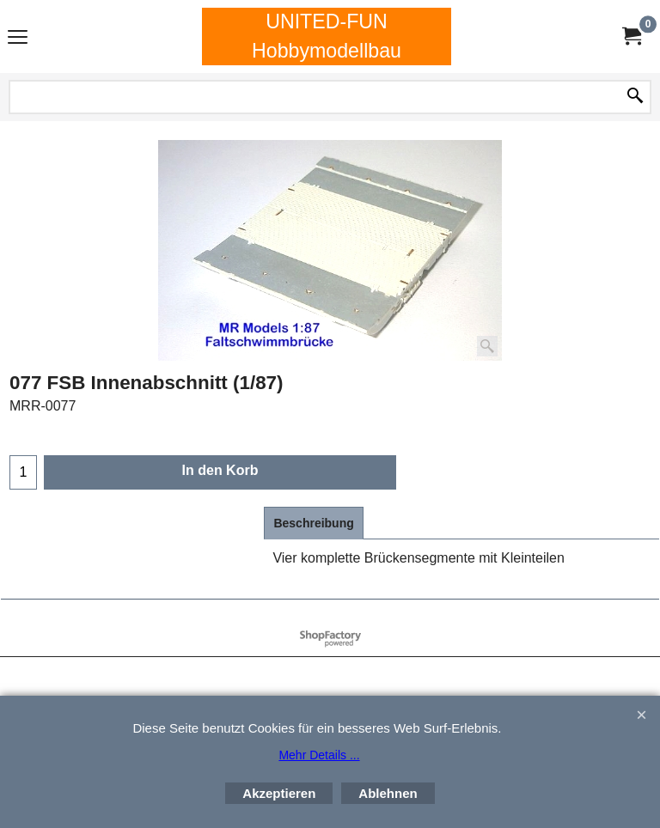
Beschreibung (313, 523)
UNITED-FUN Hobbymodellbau (326, 36)
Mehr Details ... (318, 755)
